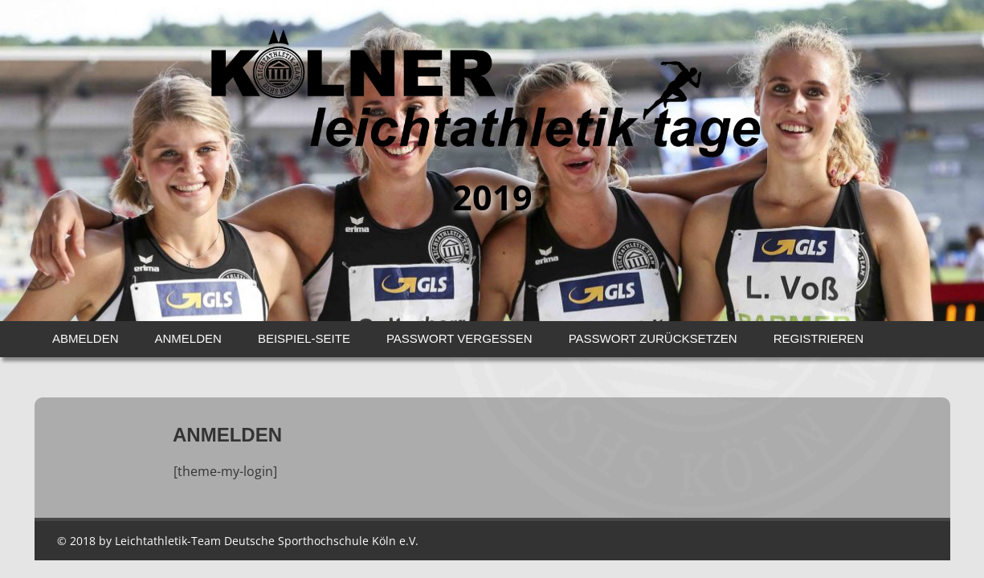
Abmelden (85, 338)
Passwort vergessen (459, 338)
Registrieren (819, 338)
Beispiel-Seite (304, 338)
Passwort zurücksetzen (653, 338)
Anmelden (188, 338)
